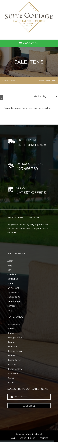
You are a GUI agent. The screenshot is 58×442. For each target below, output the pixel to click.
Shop (9, 310)
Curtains (12, 333)
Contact (44, 438)
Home (41, 81)
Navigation (29, 43)
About (10, 260)
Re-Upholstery (15, 369)
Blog (9, 265)
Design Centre (15, 337)
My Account (13, 287)
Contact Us (12, 278)
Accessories (14, 324)
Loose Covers (15, 360)
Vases (11, 382)
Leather (12, 355)
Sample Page (13, 301)
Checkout (12, 274)
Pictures (12, 364)
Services (11, 305)
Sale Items (51, 81)
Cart (9, 269)
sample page (13, 296)
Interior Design (15, 351)
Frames (11, 342)
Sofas (11, 378)
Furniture (12, 346)
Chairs (11, 328)
